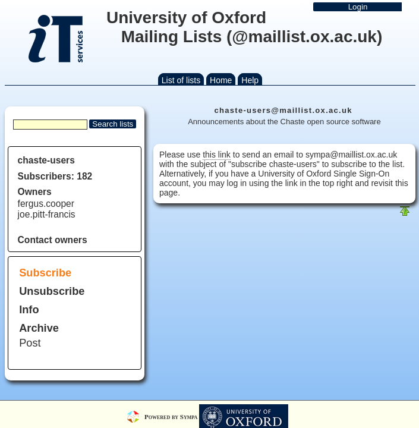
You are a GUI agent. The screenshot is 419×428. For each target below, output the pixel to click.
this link (217, 154)
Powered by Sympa (171, 416)
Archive (39, 328)
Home (221, 80)
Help (250, 80)
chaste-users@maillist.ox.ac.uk (283, 110)
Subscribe (45, 273)
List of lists (181, 80)
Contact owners (52, 240)
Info (29, 310)
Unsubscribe (51, 291)
